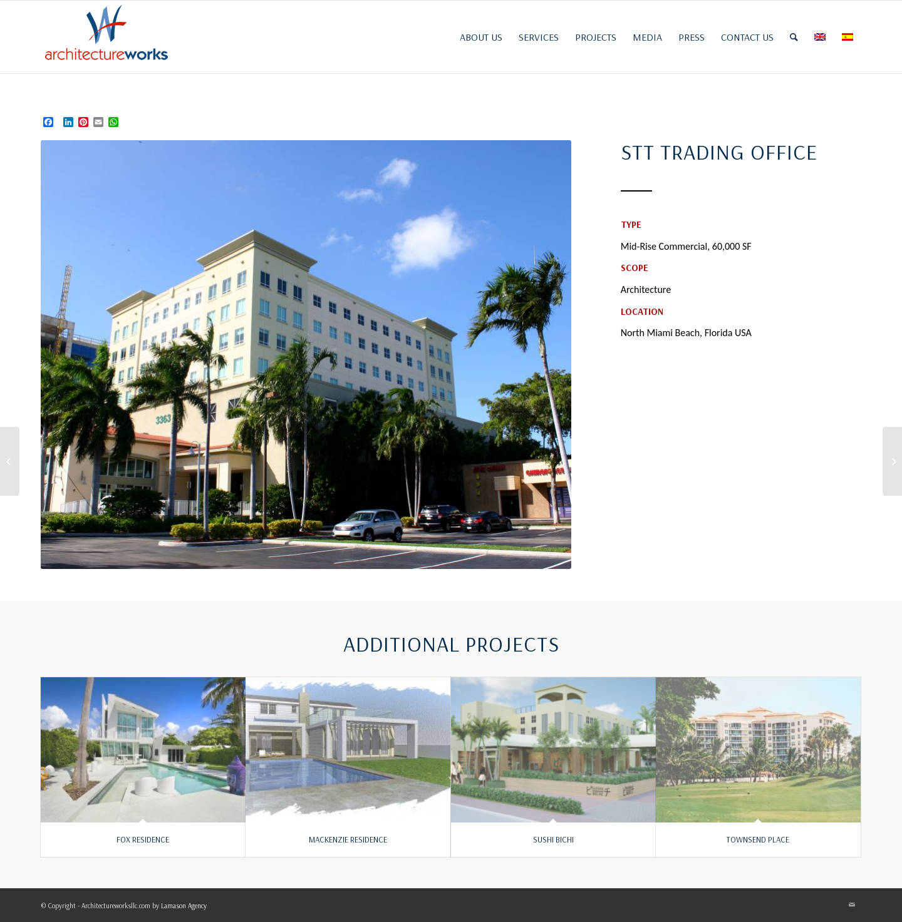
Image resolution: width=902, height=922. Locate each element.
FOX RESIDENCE (143, 839)
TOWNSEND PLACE (758, 839)
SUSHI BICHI (553, 839)
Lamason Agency (184, 905)
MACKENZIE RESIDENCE (348, 839)
